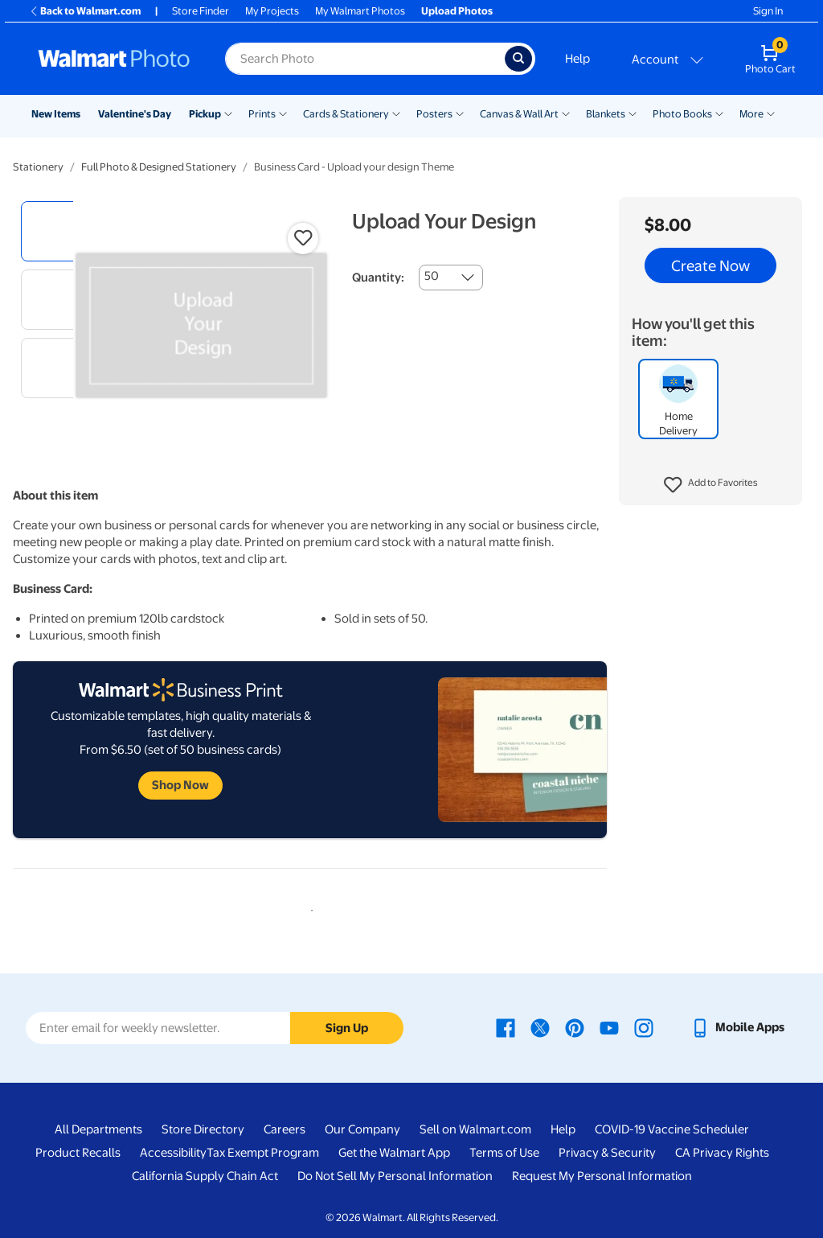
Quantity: (378, 277)
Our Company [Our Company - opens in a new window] (362, 1129)
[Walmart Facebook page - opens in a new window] (505, 1027)
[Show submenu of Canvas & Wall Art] (566, 112)
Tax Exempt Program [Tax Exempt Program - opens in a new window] (263, 1152)
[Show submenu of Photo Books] (719, 112)
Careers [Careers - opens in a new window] (284, 1129)
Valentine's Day (134, 114)
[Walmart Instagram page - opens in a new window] (643, 1027)
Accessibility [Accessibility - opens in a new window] (173, 1152)
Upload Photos (457, 11)
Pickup (205, 114)
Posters (434, 114)
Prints (262, 114)
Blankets (605, 114)
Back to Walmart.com (85, 11)
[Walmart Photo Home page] (114, 59)
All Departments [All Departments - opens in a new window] (98, 1129)
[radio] (51, 231)
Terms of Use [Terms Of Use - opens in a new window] (504, 1152)
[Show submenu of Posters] (460, 112)
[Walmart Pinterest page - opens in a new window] (574, 1027)
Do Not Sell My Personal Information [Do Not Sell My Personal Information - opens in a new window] (395, 1176)
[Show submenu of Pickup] (228, 112)
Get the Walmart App (394, 1152)
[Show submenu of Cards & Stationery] (396, 112)
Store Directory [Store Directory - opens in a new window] (203, 1129)
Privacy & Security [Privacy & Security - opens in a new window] (607, 1152)
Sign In (768, 11)
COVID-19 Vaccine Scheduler (672, 1129)
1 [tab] (309, 907)
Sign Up (347, 1028)
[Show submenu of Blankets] (632, 112)
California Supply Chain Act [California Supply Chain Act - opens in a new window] (205, 1176)
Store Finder (200, 11)
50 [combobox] (431, 276)
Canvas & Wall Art (519, 114)
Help (577, 58)
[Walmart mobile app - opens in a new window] (737, 1027)
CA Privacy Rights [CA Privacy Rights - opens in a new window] (722, 1152)
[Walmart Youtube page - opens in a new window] (609, 1027)
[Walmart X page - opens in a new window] (540, 1027)
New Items (55, 114)
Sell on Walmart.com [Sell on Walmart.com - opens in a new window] (475, 1129)
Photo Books (682, 114)
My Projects (272, 11)
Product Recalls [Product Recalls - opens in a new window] (78, 1152)
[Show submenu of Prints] (283, 112)
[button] (711, 485)
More (751, 114)
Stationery (38, 167)
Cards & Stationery (346, 114)
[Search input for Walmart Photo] (365, 59)
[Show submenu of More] (771, 112)
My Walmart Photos (360, 11)
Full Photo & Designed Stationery (158, 167)
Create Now (710, 265)
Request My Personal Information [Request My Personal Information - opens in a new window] (602, 1176)
